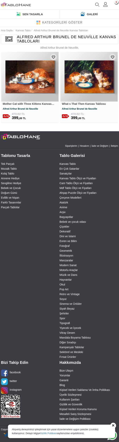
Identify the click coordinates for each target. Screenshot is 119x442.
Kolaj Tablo (7, 174)
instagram (11, 391)
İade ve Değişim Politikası (75, 419)
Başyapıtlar (66, 217)
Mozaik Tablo (9, 169)
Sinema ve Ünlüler (71, 304)
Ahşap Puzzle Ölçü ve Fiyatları (78, 193)
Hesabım (84, 146)
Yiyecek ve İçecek (70, 328)
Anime (63, 207)
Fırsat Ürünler (68, 357)
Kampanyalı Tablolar (72, 347)
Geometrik (66, 251)
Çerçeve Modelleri (70, 198)
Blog (62, 385)
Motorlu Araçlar (69, 270)
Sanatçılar (66, 174)
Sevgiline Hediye (11, 183)
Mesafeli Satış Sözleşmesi (75, 414)
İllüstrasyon (66, 256)
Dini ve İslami (68, 236)
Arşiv (63, 212)
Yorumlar (65, 376)
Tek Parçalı (7, 164)
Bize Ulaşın (66, 371)
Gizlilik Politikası (48, 433)
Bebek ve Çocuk (11, 188)
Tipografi (65, 323)
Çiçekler (64, 227)
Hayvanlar (66, 280)
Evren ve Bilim (68, 241)
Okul (62, 285)
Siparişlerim (71, 146)
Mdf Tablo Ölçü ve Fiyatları (75, 188)
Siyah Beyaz (67, 309)
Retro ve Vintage (70, 294)
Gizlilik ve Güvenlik (71, 405)
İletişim (114, 146)
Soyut (63, 299)
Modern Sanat (68, 265)
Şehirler (64, 314)
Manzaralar (66, 260)
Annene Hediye (10, 178)
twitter (9, 382)
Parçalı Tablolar (10, 207)
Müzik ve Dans (68, 275)
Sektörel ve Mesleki (71, 352)
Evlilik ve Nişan (10, 198)
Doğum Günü (9, 193)
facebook (11, 373)
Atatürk (64, 203)
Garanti (64, 381)
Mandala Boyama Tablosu (75, 338)
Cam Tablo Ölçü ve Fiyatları (76, 183)
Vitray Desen (67, 333)
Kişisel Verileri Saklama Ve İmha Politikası (85, 390)
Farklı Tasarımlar (11, 203)
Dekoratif (65, 232)
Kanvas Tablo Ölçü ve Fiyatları (78, 178)
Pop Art (64, 289)
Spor (62, 318)
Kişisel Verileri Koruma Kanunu (78, 410)
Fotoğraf (65, 246)
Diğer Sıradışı (68, 343)
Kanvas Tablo (68, 164)
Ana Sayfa (7, 30)
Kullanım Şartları (69, 400)
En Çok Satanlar (69, 169)
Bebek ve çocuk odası (73, 222)
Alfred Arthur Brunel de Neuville (20, 109)
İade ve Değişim (99, 146)
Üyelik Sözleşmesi (71, 395)
